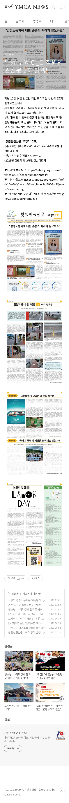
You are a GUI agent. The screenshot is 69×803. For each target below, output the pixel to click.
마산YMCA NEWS (26, 7)
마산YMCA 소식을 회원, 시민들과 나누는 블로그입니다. (27, 739)
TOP (62, 791)
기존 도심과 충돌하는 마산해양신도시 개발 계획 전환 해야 (26, 606)
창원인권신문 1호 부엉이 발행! (25, 632)
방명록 (37, 21)
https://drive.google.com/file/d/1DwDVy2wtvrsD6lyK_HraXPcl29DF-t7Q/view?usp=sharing (34, 184)
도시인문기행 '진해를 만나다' (24, 618)
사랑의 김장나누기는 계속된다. (25, 600)
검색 (53, 7)
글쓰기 (20, 21)
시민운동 (14, 593)
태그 (53, 21)
